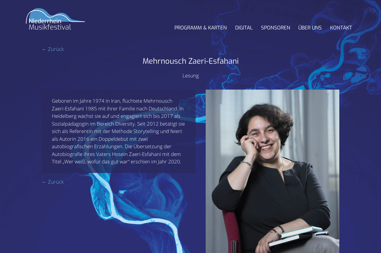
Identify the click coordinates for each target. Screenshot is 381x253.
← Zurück (53, 49)
